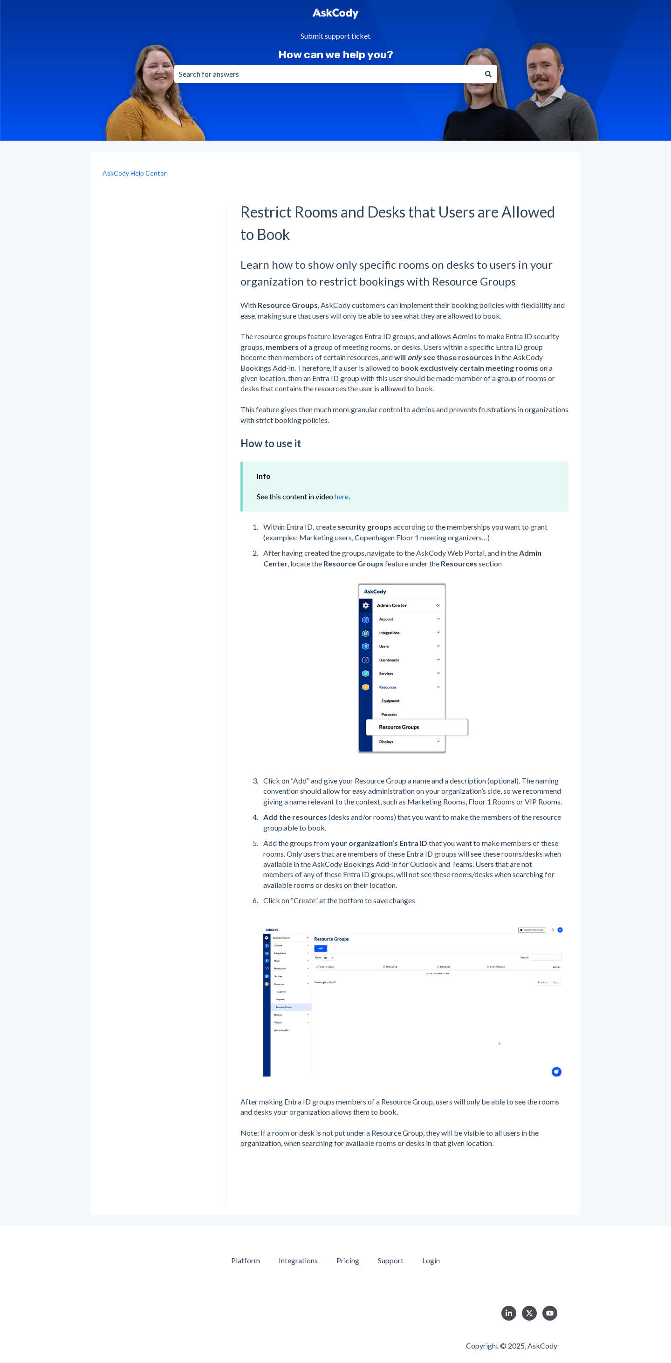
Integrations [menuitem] (298, 1260)
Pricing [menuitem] (347, 1260)
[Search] (488, 74)
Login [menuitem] (431, 1260)
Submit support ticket (335, 36)
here (342, 496)
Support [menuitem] (391, 1260)
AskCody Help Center (134, 173)
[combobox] (326, 74)
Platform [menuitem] (245, 1260)
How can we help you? (335, 54)
